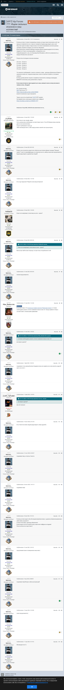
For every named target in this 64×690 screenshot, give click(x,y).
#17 (59, 578)
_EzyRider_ (9, 119)
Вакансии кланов (31, 31)
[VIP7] (18, 90)
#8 (59, 303)
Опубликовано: (25, 39)
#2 (59, 117)
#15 (59, 516)
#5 (59, 210)
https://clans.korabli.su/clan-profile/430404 (27, 92)
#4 (59, 178)
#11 (59, 394)
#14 (59, 484)
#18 (59, 610)
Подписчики (56, 17)
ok (32, 687)
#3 (59, 147)
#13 (59, 453)
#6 (59, 240)
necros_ (12, 31)
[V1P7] (34, 97)
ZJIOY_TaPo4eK (9, 396)
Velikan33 (8, 212)
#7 (59, 271)
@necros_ (19, 306)
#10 (59, 363)
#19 (59, 641)
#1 (59, 39)
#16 (59, 547)
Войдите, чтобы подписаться (9, 17)
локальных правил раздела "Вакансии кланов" (39, 308)
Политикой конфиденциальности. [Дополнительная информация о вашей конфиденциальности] (37, 682)
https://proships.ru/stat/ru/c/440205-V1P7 (27, 101)
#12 (59, 421)
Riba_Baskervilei (9, 304)
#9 (59, 331)
